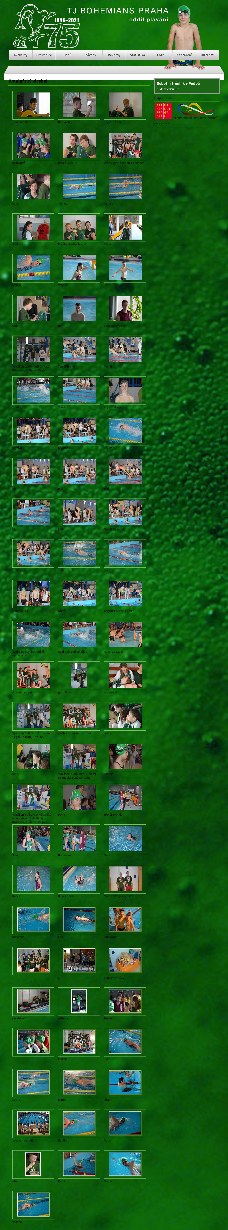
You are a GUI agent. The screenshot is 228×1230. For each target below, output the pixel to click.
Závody (90, 55)
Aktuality (20, 55)
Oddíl (67, 55)
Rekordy (114, 55)
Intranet (207, 55)
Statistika (137, 55)
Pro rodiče (44, 55)
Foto (160, 55)
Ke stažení (184, 55)
